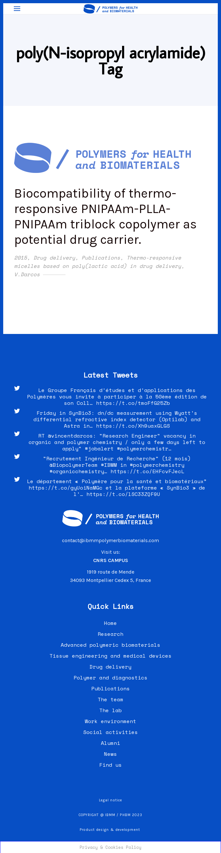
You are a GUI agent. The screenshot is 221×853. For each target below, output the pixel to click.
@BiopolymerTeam (73, 465)
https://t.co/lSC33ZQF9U (123, 494)
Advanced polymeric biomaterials (110, 645)
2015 (20, 257)
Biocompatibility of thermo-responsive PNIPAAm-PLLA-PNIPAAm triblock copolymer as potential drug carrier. (105, 216)
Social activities (110, 732)
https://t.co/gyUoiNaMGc (65, 487)
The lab (110, 710)
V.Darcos (27, 274)
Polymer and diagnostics (110, 677)
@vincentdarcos (70, 435)
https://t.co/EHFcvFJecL (147, 471)
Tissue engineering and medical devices (110, 656)
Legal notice (110, 800)
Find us (110, 765)
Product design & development (110, 830)
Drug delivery (54, 257)
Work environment (110, 721)
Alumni (110, 743)
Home (110, 623)
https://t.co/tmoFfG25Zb (133, 403)
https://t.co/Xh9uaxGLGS (133, 426)
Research (110, 634)
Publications (101, 257)
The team (110, 699)
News (110, 754)
